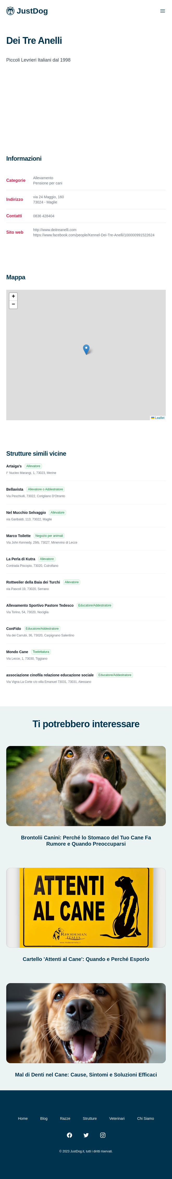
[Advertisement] (86, 115)
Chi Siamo (145, 1118)
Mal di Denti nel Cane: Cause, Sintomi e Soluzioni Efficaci (86, 1075)
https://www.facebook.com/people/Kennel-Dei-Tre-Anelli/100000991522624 (93, 235)
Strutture (90, 1118)
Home (23, 1118)
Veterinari (117, 1118)
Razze (65, 1118)
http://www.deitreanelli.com (55, 230)
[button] (86, 349)
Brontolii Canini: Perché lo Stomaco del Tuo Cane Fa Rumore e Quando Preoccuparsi (86, 840)
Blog (44, 1118)
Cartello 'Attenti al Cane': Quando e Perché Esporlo (86, 959)
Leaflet (157, 418)
